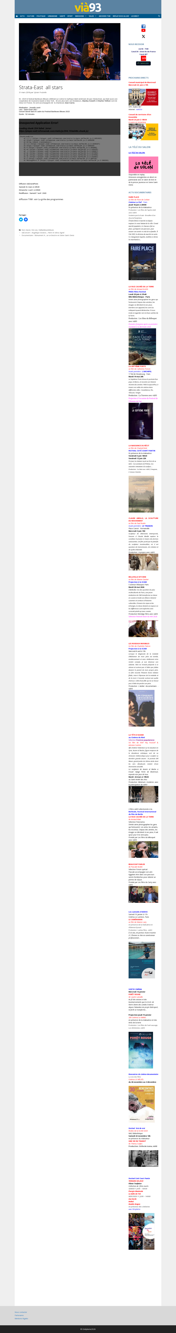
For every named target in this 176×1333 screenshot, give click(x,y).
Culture (30, 16)
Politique (41, 16)
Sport (70, 16)
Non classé (26, 230)
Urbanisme (52, 16)
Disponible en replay (137, 174)
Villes (93, 16)
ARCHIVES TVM (104, 16)
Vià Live (34, 230)
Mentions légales (21, 1318)
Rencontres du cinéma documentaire (143, 1074)
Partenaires (19, 1315)
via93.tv (139, 109)
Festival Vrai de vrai (137, 1128)
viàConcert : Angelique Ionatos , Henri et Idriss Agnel (43, 232)
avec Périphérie (134, 1209)
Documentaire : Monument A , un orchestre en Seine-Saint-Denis (48, 235)
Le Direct (135, 16)
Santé (62, 16)
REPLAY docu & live (121, 16)
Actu (22, 16)
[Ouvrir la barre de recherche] (159, 16)
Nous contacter (21, 1312)
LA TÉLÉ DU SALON (137, 153)
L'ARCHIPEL (147, 371)
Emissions (81, 16)
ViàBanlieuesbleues (46, 230)
